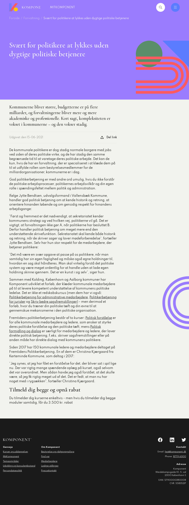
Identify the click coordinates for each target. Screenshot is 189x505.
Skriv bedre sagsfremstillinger (54, 301)
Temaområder (11, 461)
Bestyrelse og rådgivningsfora (57, 452)
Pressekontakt (48, 471)
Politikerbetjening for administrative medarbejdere (48, 297)
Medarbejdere (49, 461)
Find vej (45, 456)
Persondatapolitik (12, 471)
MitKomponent (68, 7)
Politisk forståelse (98, 318)
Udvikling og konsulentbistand (19, 466)
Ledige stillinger (50, 466)
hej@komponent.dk (175, 452)
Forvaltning (31, 18)
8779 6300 (179, 456)
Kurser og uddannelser (15, 452)
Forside (14, 18)
